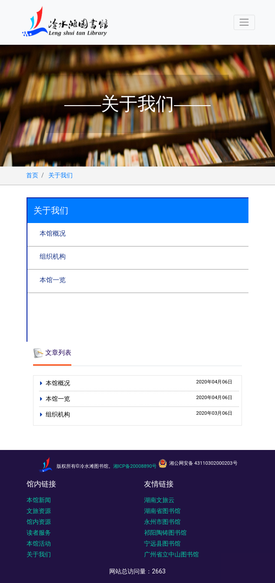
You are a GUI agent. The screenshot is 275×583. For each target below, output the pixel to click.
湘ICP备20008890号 (135, 466)
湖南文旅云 (159, 499)
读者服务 (39, 532)
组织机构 (53, 256)
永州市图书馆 (162, 521)
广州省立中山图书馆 (171, 554)
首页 (32, 175)
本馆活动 (39, 543)
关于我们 (60, 175)
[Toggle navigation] (244, 22)
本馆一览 (53, 280)
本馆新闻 (39, 499)
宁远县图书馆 (162, 543)
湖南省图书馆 (162, 510)
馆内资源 (39, 521)
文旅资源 (39, 510)
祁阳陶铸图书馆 (165, 532)
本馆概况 (53, 233)
